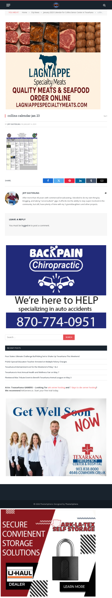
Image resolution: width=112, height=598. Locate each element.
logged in (26, 225)
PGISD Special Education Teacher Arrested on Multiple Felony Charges (36, 361)
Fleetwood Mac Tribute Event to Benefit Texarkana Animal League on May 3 (38, 377)
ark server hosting (56, 387)
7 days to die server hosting (83, 387)
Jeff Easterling (13, 124)
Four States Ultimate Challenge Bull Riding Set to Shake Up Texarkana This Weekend (42, 356)
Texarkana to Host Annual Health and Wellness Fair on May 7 (32, 372)
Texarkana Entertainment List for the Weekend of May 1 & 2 (31, 367)
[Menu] (8, 5)
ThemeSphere (71, 504)
